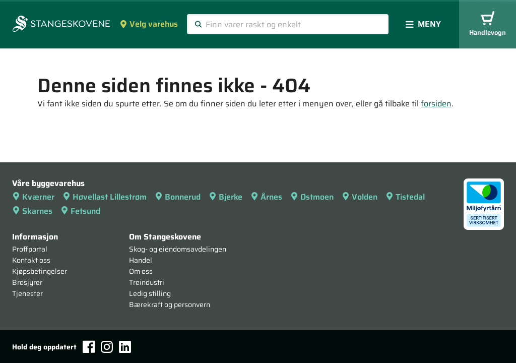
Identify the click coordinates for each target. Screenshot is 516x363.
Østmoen (312, 197)
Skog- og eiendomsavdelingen (177, 249)
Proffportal (29, 249)
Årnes (266, 197)
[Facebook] (89, 346)
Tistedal (405, 197)
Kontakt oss (31, 260)
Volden (359, 197)
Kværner (33, 197)
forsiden (436, 103)
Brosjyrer (27, 282)
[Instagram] (107, 347)
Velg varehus (148, 24)
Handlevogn (487, 24)
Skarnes (32, 211)
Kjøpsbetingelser (39, 271)
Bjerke (225, 197)
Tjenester (27, 293)
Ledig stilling (150, 293)
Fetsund (80, 211)
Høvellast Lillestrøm (104, 197)
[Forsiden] (61, 25)
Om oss (141, 271)
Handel (140, 260)
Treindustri (146, 282)
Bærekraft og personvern (169, 304)
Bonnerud (178, 197)
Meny (423, 24)
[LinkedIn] (125, 347)
